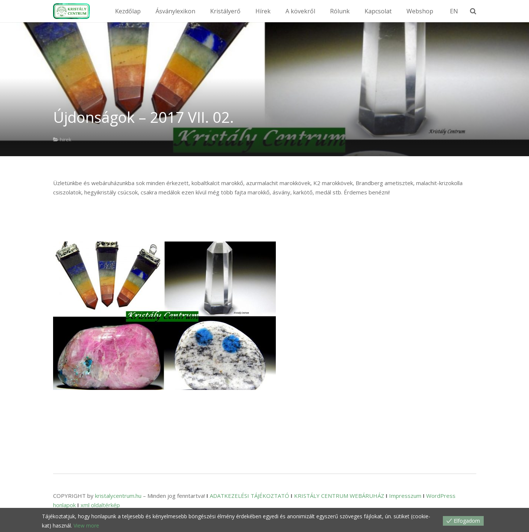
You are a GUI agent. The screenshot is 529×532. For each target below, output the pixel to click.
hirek (65, 139)
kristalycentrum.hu (118, 495)
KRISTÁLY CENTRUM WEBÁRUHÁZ (339, 495)
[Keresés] (478, 11)
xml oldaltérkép (100, 505)
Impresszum (405, 495)
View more (86, 525)
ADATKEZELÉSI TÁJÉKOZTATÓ (249, 495)
